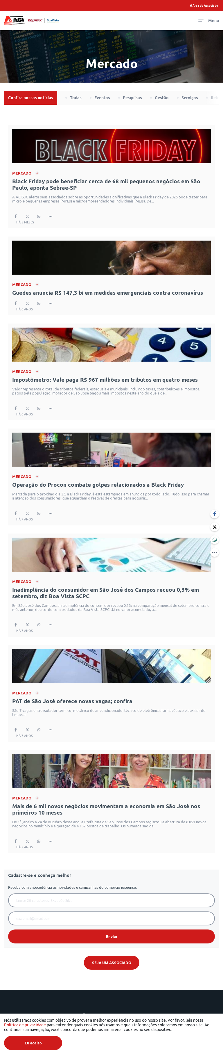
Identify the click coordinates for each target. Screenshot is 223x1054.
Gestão (162, 97)
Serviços (189, 97)
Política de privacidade (25, 1025)
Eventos (102, 97)
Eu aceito (33, 1043)
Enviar (111, 936)
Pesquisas (132, 97)
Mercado (21, 173)
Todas (76, 97)
